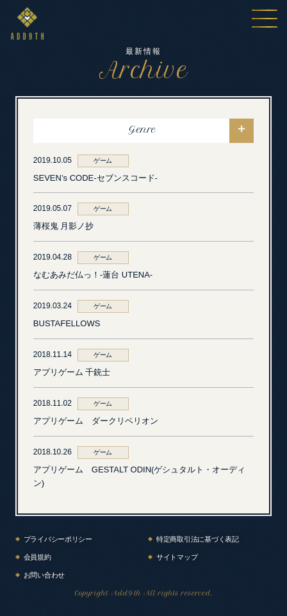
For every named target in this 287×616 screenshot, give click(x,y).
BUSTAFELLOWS (67, 323)
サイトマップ (176, 557)
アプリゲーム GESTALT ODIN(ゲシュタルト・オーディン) (139, 476)
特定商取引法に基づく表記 (197, 539)
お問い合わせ (44, 575)
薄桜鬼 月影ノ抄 (63, 226)
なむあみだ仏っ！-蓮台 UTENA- (92, 274)
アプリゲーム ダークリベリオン (95, 421)
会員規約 (37, 557)
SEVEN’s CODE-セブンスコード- (95, 178)
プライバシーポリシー (58, 539)
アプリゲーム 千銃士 (72, 372)
